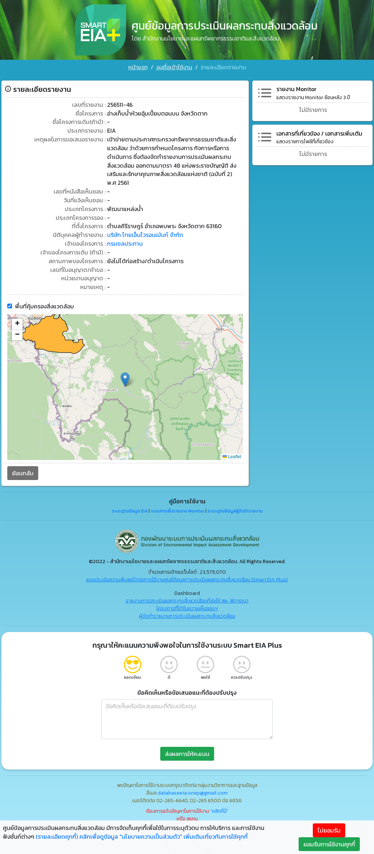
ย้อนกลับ (23, 471)
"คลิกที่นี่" (219, 809)
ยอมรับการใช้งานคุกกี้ (329, 844)
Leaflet (232, 454)
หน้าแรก (138, 67)
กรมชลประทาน (125, 241)
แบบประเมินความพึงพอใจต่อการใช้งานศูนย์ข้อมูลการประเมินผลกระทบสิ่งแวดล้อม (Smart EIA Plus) (187, 578)
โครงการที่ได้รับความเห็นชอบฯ (187, 607)
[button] (125, 377)
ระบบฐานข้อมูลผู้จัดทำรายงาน (235, 509)
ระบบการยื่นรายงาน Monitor (177, 509)
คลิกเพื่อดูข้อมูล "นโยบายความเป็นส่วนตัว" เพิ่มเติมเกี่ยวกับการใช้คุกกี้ (163, 836)
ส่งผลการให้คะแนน (187, 752)
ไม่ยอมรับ (329, 830)
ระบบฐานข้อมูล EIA (129, 509)
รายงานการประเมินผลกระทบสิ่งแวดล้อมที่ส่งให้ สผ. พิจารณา (187, 599)
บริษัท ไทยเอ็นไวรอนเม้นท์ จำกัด (145, 233)
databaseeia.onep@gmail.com (193, 791)
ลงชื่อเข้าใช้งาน (174, 67)
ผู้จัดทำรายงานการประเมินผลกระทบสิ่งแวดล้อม (187, 614)
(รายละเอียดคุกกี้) (57, 836)
